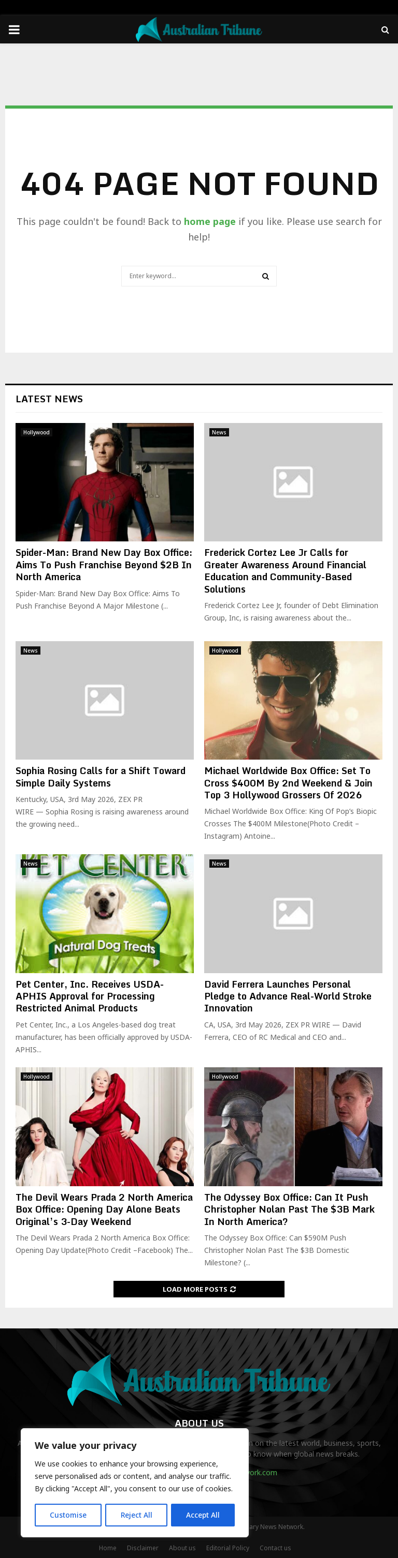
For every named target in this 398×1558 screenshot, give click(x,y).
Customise (68, 1515)
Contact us (275, 1548)
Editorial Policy (227, 1548)
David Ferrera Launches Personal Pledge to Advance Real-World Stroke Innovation (288, 996)
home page (210, 221)
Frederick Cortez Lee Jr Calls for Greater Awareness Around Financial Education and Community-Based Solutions (285, 570)
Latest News (49, 398)
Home (108, 1548)
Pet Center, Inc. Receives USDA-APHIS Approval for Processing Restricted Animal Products (90, 996)
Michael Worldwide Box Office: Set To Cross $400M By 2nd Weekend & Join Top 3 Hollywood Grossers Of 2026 (288, 783)
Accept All (203, 1515)
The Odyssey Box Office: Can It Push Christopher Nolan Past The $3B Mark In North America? (289, 1209)
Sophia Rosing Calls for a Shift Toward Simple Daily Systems (101, 776)
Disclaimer (143, 1548)
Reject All (136, 1515)
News (219, 432)
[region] (135, 1483)
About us (182, 1548)
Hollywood (36, 432)
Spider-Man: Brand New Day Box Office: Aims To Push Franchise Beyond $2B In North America (104, 564)
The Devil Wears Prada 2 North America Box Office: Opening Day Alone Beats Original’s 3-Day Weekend (104, 1209)
